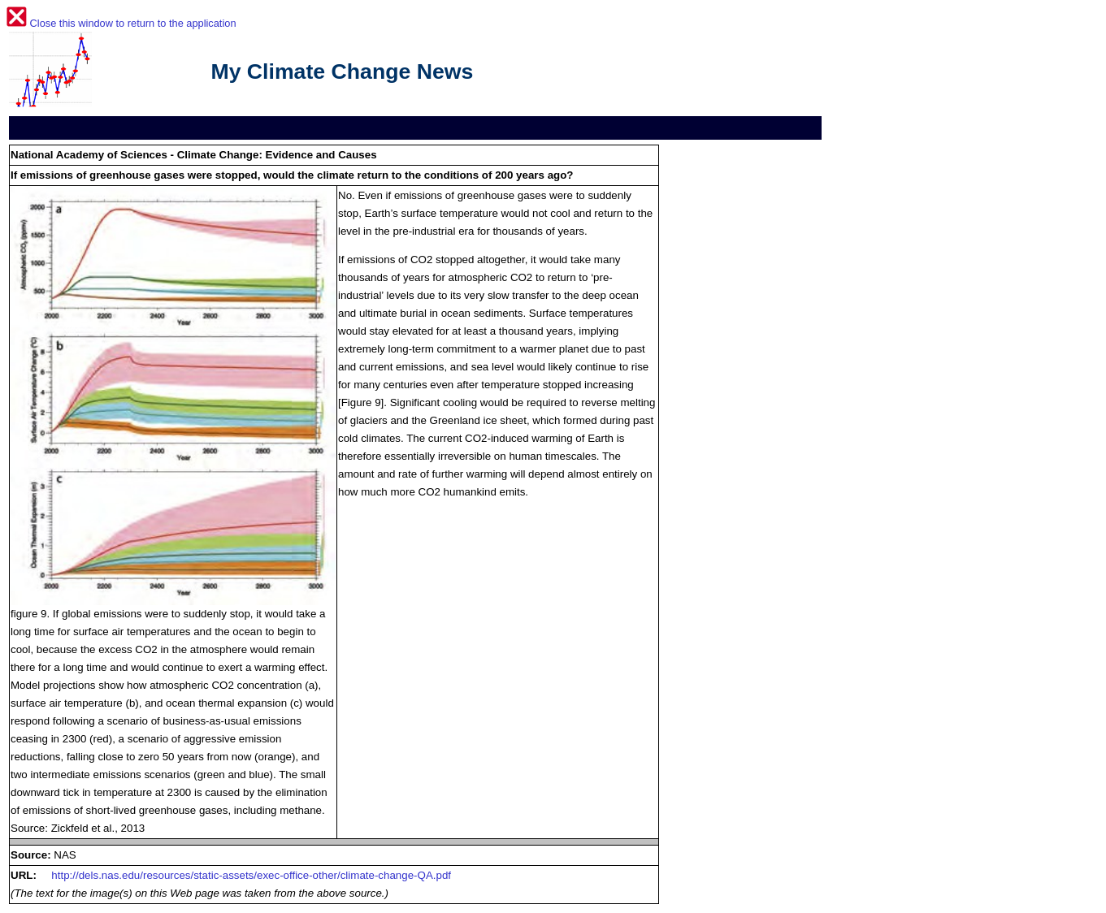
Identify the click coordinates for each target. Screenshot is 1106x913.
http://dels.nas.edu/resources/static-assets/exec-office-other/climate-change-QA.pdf (251, 875)
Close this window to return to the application (133, 23)
